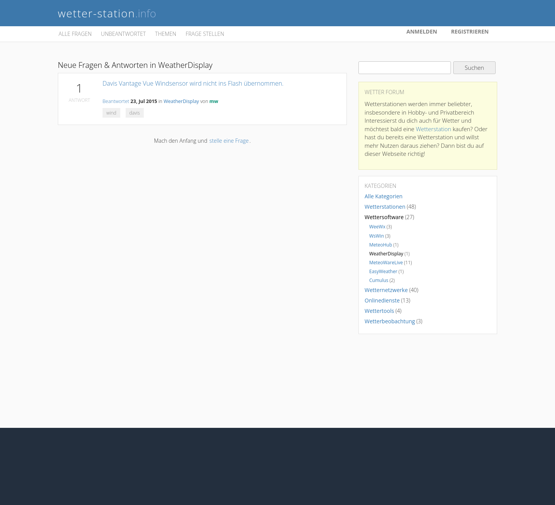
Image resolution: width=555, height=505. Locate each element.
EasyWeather (383, 271)
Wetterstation (433, 129)
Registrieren (470, 31)
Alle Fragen (75, 33)
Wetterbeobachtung (390, 321)
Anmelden (422, 31)
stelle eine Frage (229, 140)
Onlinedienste (382, 300)
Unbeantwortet (123, 33)
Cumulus (378, 280)
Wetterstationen (385, 206)
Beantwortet (116, 101)
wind (111, 113)
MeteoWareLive (386, 262)
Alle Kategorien (383, 196)
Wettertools (379, 310)
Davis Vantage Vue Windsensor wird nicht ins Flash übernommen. (193, 83)
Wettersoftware (384, 217)
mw (213, 101)
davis (135, 113)
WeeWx (377, 226)
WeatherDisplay (181, 101)
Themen (165, 33)
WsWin (376, 236)
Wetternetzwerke (386, 290)
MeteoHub (380, 245)
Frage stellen (204, 33)
